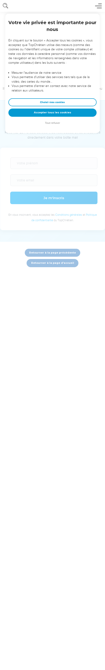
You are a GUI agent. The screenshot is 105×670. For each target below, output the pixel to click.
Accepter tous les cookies (52, 112)
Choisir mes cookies (52, 102)
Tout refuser (52, 123)
